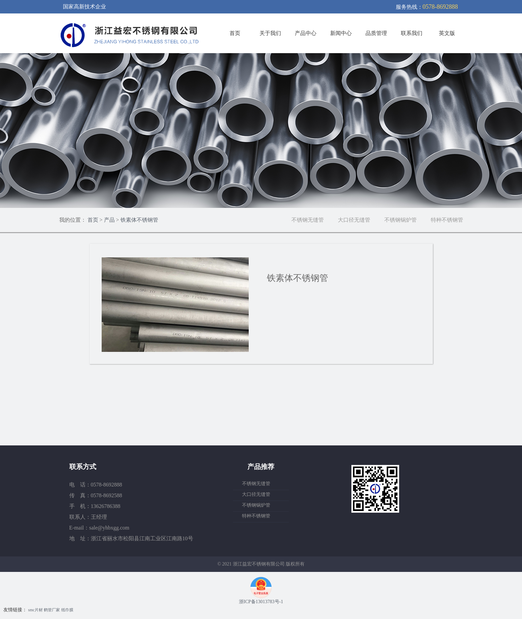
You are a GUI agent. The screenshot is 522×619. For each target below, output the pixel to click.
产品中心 (305, 33)
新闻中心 (341, 33)
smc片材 (35, 610)
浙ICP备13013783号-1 (261, 601)
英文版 (447, 33)
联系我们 (411, 33)
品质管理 (376, 33)
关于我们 (270, 33)
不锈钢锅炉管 (400, 220)
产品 (109, 220)
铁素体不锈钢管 (139, 220)
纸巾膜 (67, 610)
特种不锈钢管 (447, 220)
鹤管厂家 (52, 610)
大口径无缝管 (354, 220)
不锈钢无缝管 (307, 220)
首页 (235, 33)
